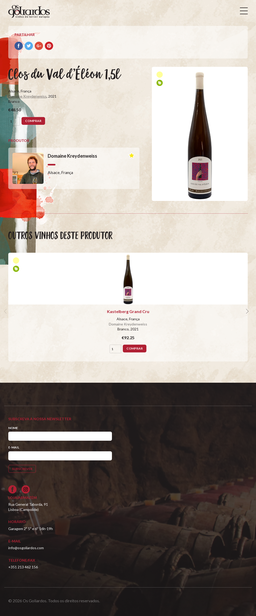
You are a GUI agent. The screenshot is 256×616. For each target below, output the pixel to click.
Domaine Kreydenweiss (27, 96)
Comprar (33, 121)
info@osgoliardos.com (26, 548)
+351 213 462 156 (23, 567)
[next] (247, 311)
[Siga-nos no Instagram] (26, 489)
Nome (13, 428)
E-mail (13, 447)
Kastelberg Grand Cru (128, 311)
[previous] (6, 311)
